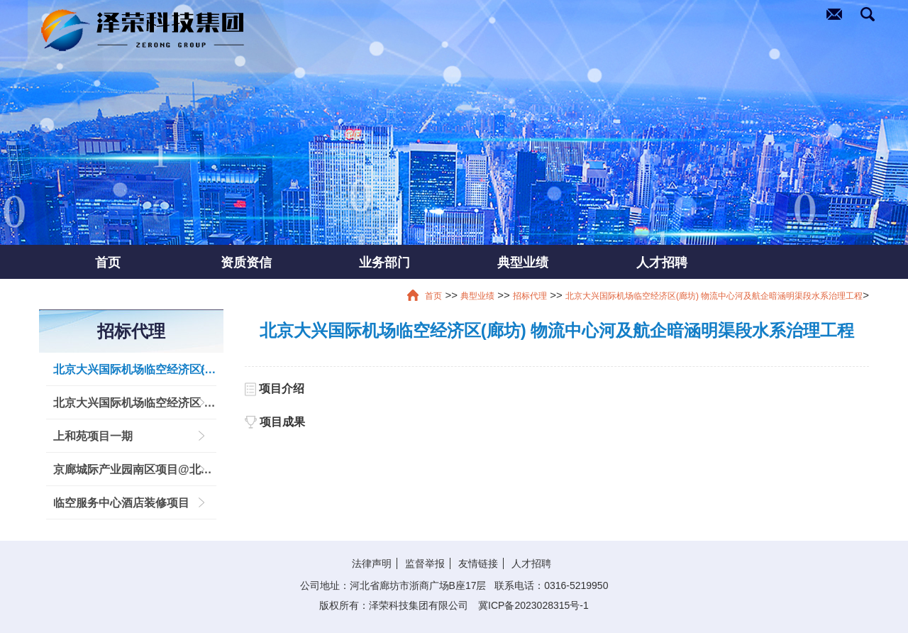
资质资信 (246, 261)
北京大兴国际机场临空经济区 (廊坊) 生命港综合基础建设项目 (134, 403)
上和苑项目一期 (93, 436)
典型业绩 (522, 261)
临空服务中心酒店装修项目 (121, 503)
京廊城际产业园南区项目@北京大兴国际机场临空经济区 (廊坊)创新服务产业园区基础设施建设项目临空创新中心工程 (134, 469)
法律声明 (372, 563)
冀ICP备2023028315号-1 (533, 605)
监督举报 (425, 563)
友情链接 (478, 563)
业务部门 (384, 261)
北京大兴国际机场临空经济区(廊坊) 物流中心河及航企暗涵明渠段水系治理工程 (714, 296)
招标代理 (530, 296)
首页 (108, 261)
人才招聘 (661, 261)
